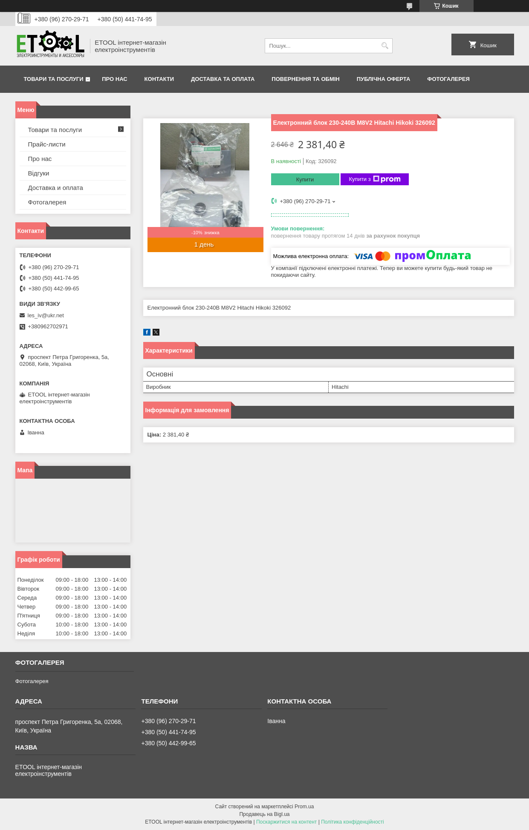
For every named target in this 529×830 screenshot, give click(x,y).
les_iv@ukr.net (46, 315)
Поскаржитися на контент (286, 822)
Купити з (375, 179)
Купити (305, 179)
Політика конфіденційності (352, 822)
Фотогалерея (448, 79)
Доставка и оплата (55, 187)
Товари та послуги (54, 79)
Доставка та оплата (222, 79)
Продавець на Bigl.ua (264, 814)
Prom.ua (304, 807)
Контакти (159, 79)
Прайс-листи (47, 144)
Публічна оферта (383, 79)
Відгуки (38, 173)
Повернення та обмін (305, 79)
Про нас (114, 79)
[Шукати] (385, 45)
